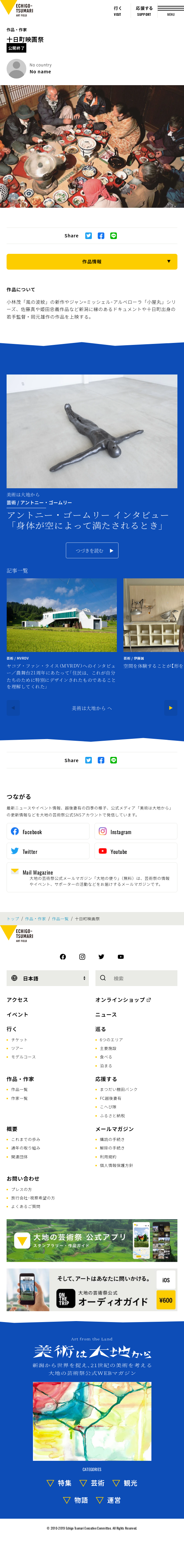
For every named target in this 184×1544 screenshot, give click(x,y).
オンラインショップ (120, 999)
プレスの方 (21, 1189)
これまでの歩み (25, 1139)
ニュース (106, 1014)
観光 (131, 1482)
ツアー (17, 1048)
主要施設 (108, 1048)
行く (12, 1029)
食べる (106, 1056)
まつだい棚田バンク (119, 1089)
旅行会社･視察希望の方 (33, 1197)
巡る (101, 1029)
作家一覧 (19, 1098)
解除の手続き (112, 1147)
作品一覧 (60, 919)
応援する (106, 1079)
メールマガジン (114, 1129)
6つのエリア (111, 1039)
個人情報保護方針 (117, 1165)
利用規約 (108, 1156)
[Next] (170, 708)
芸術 (98, 1482)
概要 (12, 1129)
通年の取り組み (25, 1147)
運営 (114, 1500)
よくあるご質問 (25, 1206)
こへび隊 (108, 1106)
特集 (65, 1482)
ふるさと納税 (112, 1115)
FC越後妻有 (111, 1098)
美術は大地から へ (92, 708)
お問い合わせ (23, 1178)
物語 (81, 1500)
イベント (18, 1014)
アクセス (17, 999)
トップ (13, 919)
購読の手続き (112, 1139)
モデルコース (23, 1056)
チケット (19, 1039)
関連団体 (19, 1156)
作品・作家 (17, 29)
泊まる (106, 1065)
